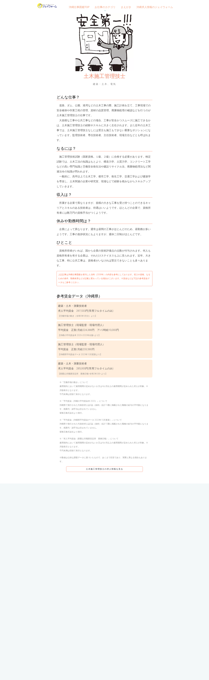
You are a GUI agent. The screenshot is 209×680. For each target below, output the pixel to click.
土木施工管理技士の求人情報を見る (104, 469)
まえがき (126, 7)
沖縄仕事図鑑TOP (79, 7)
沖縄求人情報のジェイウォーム (154, 7)
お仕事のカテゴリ (105, 7)
